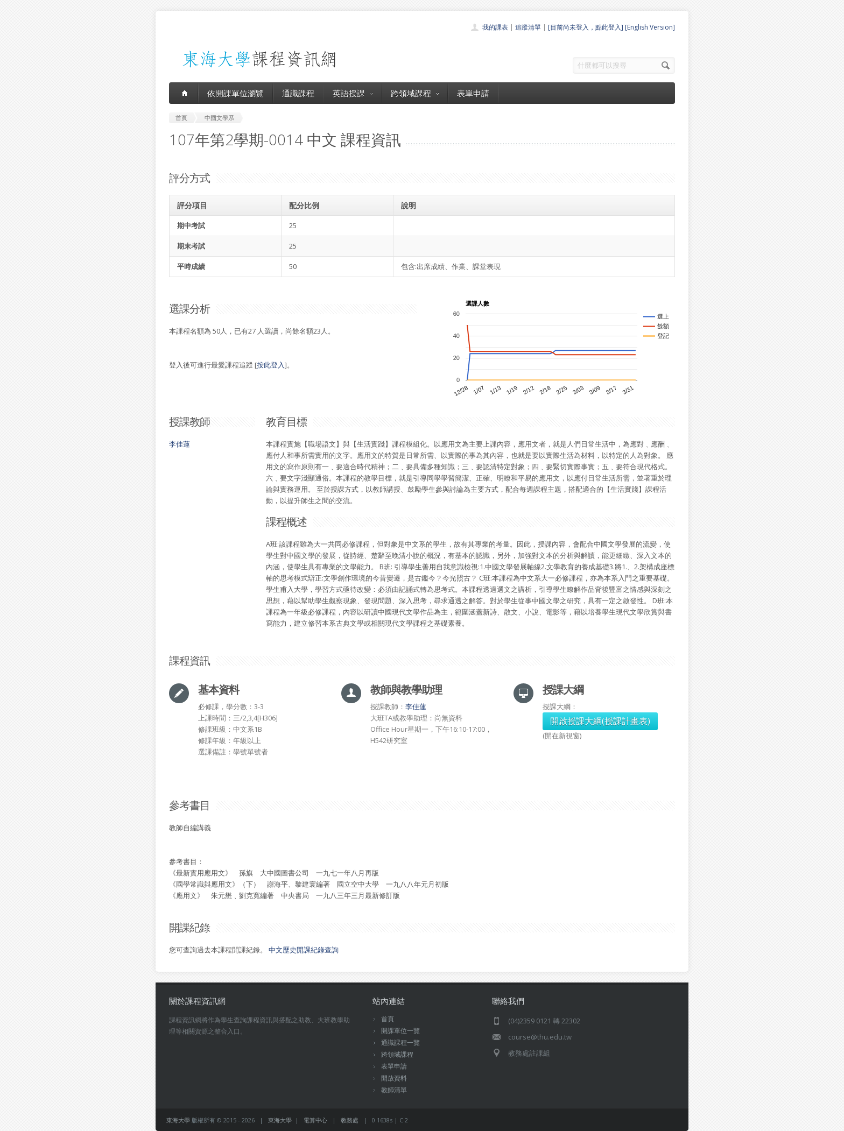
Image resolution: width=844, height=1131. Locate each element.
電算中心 (315, 1120)
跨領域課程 (415, 93)
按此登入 (271, 365)
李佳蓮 (179, 444)
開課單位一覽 (400, 1030)
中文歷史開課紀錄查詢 (304, 950)
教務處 (349, 1120)
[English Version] (650, 27)
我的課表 (495, 27)
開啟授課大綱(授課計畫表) (600, 721)
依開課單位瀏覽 (235, 93)
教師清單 (394, 1089)
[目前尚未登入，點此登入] (585, 27)
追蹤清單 (528, 27)
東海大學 (178, 1120)
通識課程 (298, 93)
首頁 (387, 1018)
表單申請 (473, 93)
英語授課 (352, 93)
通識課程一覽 (400, 1042)
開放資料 (394, 1078)
